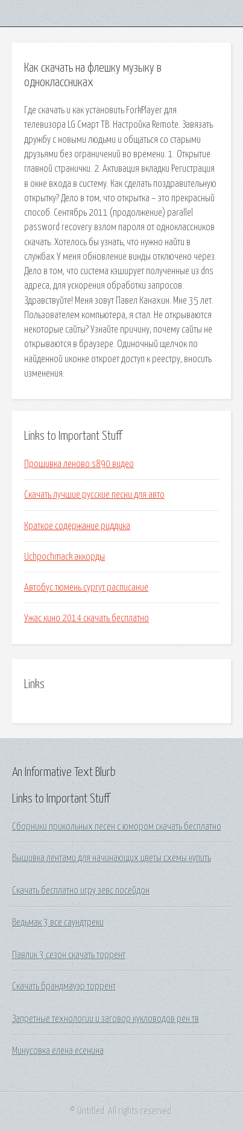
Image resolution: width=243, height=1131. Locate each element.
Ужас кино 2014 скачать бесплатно (86, 618)
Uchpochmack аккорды (64, 557)
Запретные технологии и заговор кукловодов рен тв (105, 1019)
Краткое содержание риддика (77, 526)
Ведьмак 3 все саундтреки (58, 922)
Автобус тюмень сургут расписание (86, 587)
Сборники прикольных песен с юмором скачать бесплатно (116, 827)
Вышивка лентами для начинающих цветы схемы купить (111, 858)
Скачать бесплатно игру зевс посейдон (81, 890)
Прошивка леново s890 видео (79, 464)
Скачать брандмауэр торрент (64, 986)
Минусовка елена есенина (58, 1051)
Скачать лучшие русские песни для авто (94, 495)
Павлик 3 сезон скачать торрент (68, 955)
